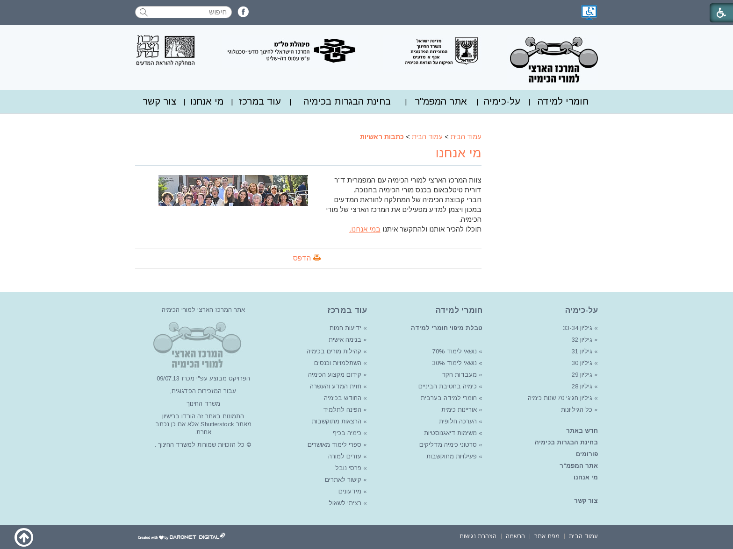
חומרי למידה (563, 101)
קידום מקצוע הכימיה (334, 374)
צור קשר (159, 101)
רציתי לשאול (345, 503)
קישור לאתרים (342, 479)
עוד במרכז (260, 101)
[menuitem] (563, 101)
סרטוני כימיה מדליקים (448, 444)
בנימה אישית (345, 339)
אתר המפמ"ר (441, 101)
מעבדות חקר (459, 374)
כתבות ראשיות (382, 137)
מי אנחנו (206, 101)
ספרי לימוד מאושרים (334, 444)
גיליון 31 (582, 351)
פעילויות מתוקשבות (451, 456)
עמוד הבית (466, 137)
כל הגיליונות (576, 409)
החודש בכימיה (341, 397)
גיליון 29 (582, 374)
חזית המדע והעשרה (334, 386)
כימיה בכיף (347, 432)
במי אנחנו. (365, 229)
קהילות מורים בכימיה (334, 351)
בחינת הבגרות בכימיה (347, 101)
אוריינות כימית (458, 409)
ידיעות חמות (345, 327)
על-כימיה (502, 101)
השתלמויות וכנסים (337, 362)
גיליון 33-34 (577, 327)
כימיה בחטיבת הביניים (447, 386)
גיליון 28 (582, 386)
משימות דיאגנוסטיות (450, 432)
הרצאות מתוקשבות (335, 421)
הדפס (302, 258)
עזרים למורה (343, 456)
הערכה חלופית (458, 421)
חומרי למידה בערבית (449, 397)
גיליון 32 (582, 339)
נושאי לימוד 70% (454, 351)
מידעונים (349, 491)
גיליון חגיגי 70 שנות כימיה (559, 397)
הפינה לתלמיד (341, 409)
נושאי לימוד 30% (454, 362)
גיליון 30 (582, 362)
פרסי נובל (348, 468)
